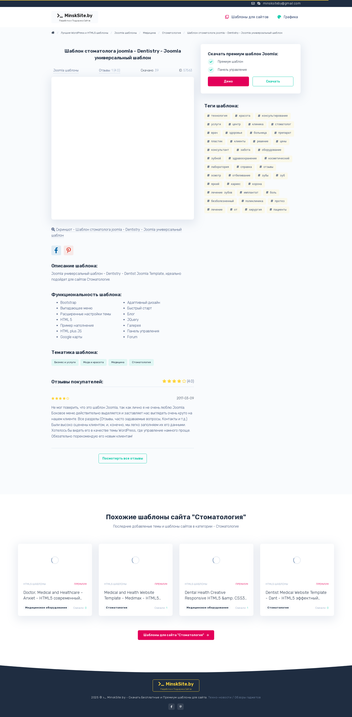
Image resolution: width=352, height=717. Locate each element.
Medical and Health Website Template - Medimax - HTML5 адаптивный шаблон (131, 595)
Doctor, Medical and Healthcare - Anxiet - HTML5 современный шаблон (53, 595)
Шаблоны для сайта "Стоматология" (176, 635)
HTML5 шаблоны (34, 584)
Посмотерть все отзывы (122, 458)
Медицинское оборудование (46, 607)
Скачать (273, 81)
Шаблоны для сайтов (246, 17)
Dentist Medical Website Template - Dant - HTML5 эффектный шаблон (296, 595)
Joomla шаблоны (66, 70)
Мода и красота (93, 362)
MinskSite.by (74, 17)
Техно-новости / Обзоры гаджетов (234, 697)
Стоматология (141, 362)
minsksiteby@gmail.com (282, 3)
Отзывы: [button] (109, 70)
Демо (228, 81)
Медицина (117, 362)
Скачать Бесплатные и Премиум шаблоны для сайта (168, 697)
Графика (287, 17)
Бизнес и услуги (65, 362)
